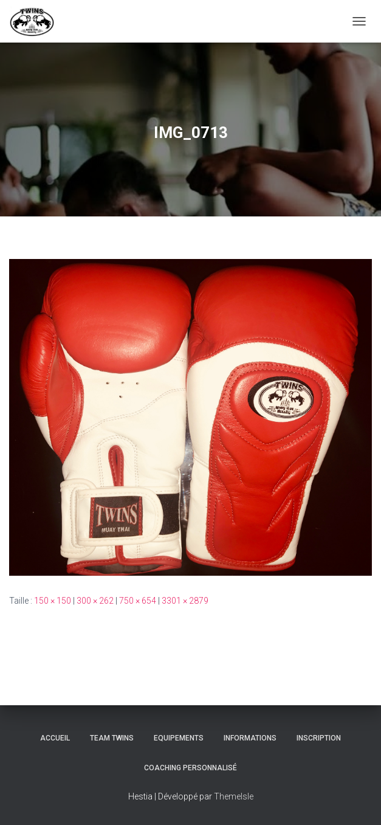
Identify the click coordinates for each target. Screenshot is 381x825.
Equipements (179, 738)
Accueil (55, 738)
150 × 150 (52, 601)
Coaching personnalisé (190, 768)
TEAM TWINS (112, 738)
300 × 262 (95, 601)
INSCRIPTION (319, 738)
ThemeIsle (233, 796)
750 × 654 (137, 601)
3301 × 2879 (185, 601)
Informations (250, 738)
